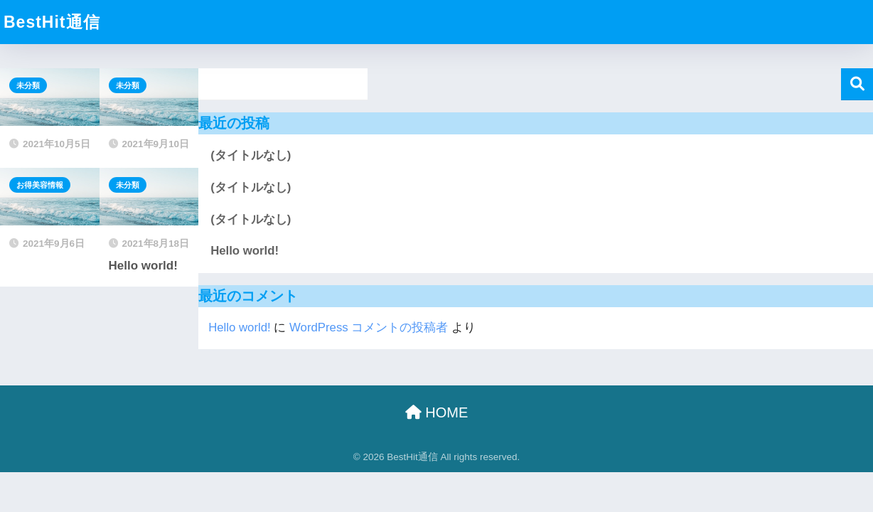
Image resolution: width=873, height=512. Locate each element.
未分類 (28, 85)
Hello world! (244, 250)
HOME (436, 412)
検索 (857, 84)
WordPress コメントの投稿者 (368, 327)
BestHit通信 (52, 22)
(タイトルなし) (250, 155)
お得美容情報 (39, 185)
